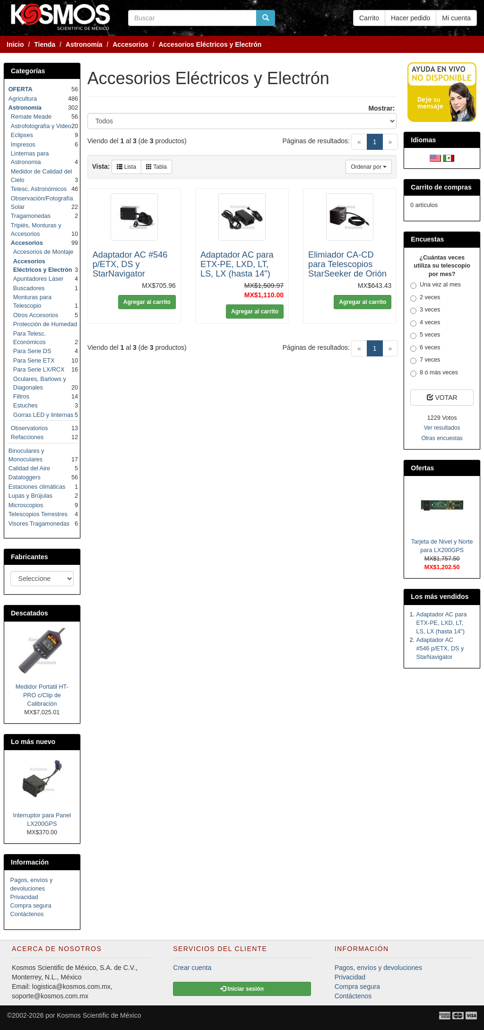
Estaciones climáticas (37, 487)
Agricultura (23, 98)
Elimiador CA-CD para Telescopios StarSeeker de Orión (347, 264)
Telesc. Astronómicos (39, 189)
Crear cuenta (192, 967)
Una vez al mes (435, 285)
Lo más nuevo (33, 741)
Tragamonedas (31, 216)
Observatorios (29, 428)
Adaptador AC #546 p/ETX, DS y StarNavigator (130, 264)
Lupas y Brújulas (30, 496)
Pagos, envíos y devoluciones (378, 967)
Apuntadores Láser (38, 279)
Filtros (21, 396)
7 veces (425, 360)
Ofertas (422, 468)
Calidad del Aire (29, 468)
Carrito (369, 18)
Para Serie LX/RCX (39, 369)
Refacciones (27, 437)
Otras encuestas (441, 438)
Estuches (25, 405)
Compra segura (31, 905)
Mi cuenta (456, 18)
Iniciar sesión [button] (242, 989)
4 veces (425, 323)
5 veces (425, 335)
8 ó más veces (434, 373)
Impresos (23, 144)
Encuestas (427, 239)
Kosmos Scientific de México (99, 1015)
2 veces (425, 298)
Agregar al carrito (147, 302)
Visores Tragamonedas (39, 523)
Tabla (156, 167)
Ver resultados (442, 427)
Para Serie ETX (34, 360)
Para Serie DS (32, 351)
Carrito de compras (441, 187)
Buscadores (29, 288)
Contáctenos (27, 914)
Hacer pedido (410, 18)
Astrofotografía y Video (41, 126)
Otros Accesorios (35, 315)
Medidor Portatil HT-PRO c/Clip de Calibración (42, 695)
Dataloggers (25, 477)
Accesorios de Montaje (43, 252)
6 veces (425, 348)
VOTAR (442, 397)
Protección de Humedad (45, 324)
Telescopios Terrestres (38, 514)
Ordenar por (369, 167)
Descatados (29, 613)
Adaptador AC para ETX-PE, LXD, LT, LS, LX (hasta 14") (237, 264)
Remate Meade (31, 116)
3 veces (425, 310)
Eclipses (22, 135)
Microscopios (26, 505)
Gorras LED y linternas (43, 415)
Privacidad (24, 897)
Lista (126, 167)
